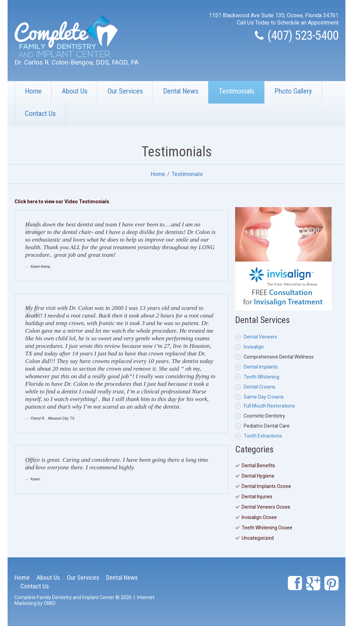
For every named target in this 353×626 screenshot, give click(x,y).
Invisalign (254, 347)
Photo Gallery (293, 91)
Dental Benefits (258, 465)
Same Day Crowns (264, 397)
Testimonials (236, 91)
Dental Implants (261, 367)
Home (33, 91)
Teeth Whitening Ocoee (267, 527)
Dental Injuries (257, 496)
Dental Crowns (259, 387)
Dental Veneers (260, 337)
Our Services (125, 91)
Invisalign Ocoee (259, 517)
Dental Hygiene (258, 476)
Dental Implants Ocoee (266, 486)
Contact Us (40, 113)
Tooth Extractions (263, 436)
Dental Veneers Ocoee (266, 507)
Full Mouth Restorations (269, 406)
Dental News (181, 91)
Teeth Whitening (261, 377)
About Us (75, 91)
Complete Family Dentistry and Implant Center (64, 597)
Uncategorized (258, 538)
